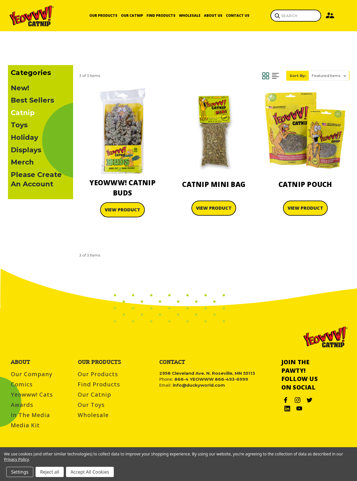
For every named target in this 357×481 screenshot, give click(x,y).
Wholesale (190, 15)
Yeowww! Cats (32, 394)
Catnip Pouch (305, 184)
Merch (22, 162)
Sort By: (298, 75)
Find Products (161, 15)
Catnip (23, 113)
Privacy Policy (16, 459)
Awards (22, 405)
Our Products (103, 15)
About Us (213, 15)
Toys (19, 125)
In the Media (30, 415)
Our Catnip (132, 15)
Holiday (24, 137)
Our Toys (91, 405)
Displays (26, 150)
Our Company (31, 374)
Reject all (49, 472)
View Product (122, 210)
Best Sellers (32, 100)
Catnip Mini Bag (213, 184)
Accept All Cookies (90, 472)
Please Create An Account (36, 179)
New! (20, 88)
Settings (19, 472)
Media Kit (25, 425)
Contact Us (237, 15)
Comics (22, 384)
